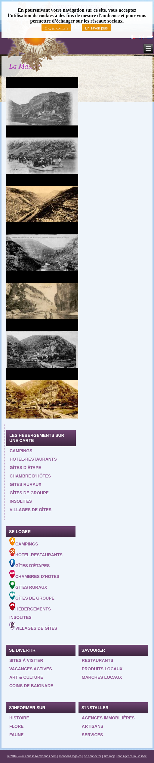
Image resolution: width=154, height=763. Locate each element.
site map (109, 756)
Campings (21, 450)
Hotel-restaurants (33, 459)
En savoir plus (96, 28)
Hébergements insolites (30, 611)
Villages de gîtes (30, 509)
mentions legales (70, 756)
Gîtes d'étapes (29, 563)
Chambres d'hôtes (34, 574)
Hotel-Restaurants (36, 552)
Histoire (19, 717)
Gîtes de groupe (29, 492)
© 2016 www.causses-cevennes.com (32, 756)
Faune (16, 734)
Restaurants (97, 660)
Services (92, 734)
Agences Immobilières (108, 717)
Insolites (21, 501)
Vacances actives (30, 668)
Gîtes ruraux (26, 484)
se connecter (92, 756)
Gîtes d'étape (25, 467)
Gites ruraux (28, 585)
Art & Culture (26, 677)
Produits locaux (102, 668)
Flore (16, 726)
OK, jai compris (56, 28)
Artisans (92, 726)
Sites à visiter (26, 660)
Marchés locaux (102, 677)
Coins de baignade (31, 685)
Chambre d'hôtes (30, 476)
